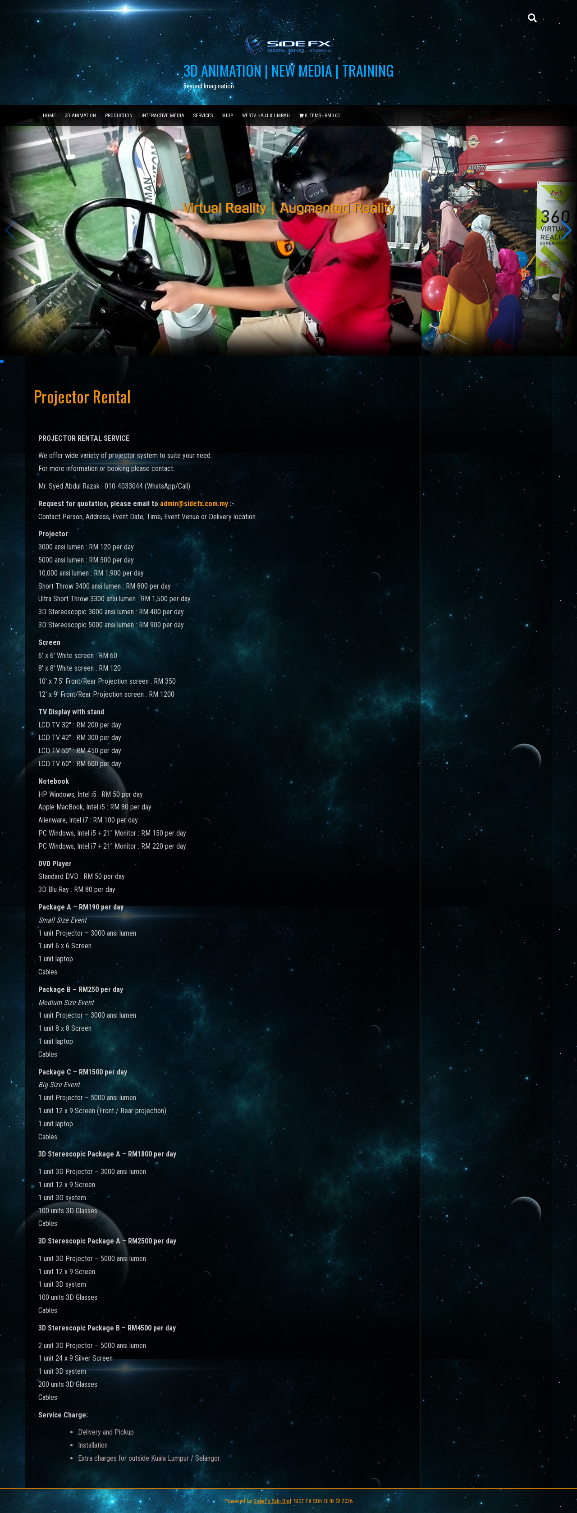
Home (49, 116)
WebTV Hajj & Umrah (266, 116)
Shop (227, 116)
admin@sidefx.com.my (194, 503)
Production (119, 116)
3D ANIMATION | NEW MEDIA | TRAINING (288, 70)
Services (203, 116)
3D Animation (80, 116)
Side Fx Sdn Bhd (272, 1501)
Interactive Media (163, 116)
